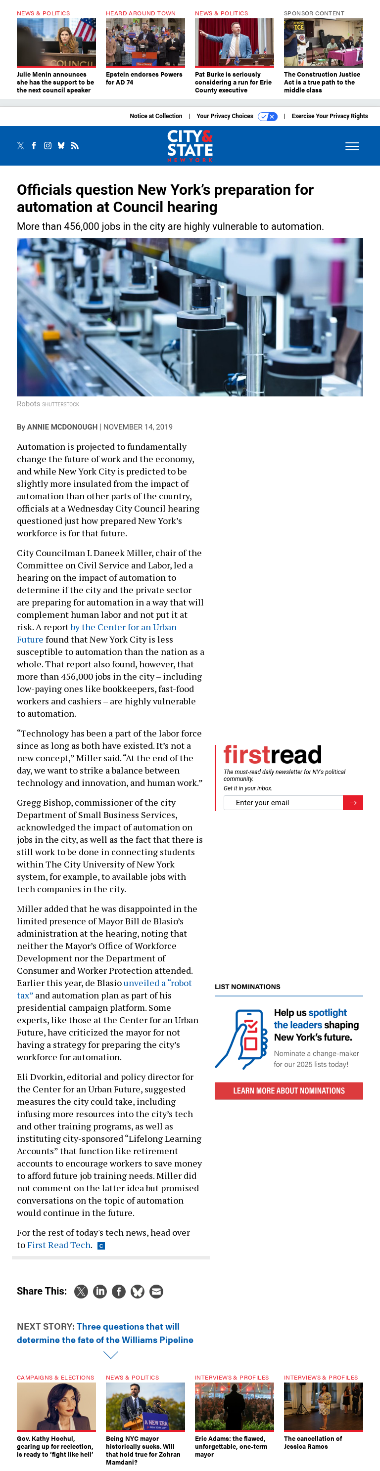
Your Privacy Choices (237, 116)
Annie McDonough (62, 427)
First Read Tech (59, 1245)
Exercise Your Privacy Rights (330, 116)
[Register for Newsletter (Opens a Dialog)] (353, 803)
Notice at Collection (156, 116)
